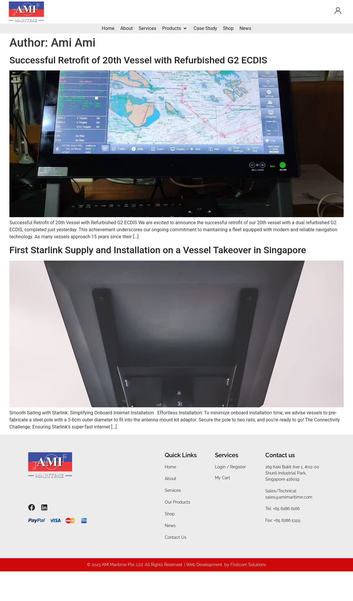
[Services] (147, 28)
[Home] (108, 28)
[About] (126, 28)
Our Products (177, 502)
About (170, 478)
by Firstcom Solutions (245, 564)
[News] (245, 28)
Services (173, 490)
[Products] (175, 28)
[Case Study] (205, 28)
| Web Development (203, 564)
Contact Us (175, 537)
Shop (170, 513)
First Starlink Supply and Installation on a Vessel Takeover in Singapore (157, 250)
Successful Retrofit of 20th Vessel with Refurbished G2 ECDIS (138, 60)
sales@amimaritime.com (288, 497)
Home (170, 467)
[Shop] (228, 28)
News (170, 525)
